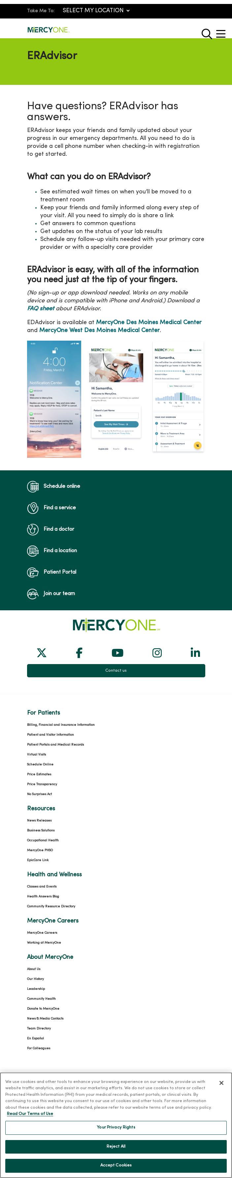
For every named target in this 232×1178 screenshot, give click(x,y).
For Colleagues (38, 1048)
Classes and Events (41, 886)
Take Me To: (40, 11)
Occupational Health (43, 840)
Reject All (116, 1151)
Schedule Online (40, 764)
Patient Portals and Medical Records (55, 744)
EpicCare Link (38, 860)
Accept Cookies (116, 1170)
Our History (35, 979)
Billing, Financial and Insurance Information (61, 725)
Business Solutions (40, 830)
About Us (33, 969)
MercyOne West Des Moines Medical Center (99, 330)
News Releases (39, 820)
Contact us (116, 671)
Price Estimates (39, 774)
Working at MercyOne (44, 942)
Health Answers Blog (43, 896)
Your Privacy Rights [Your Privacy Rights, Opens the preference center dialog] (116, 1132)
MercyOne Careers (42, 932)
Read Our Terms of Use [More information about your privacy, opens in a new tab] (30, 1118)
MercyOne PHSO (40, 850)
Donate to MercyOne (43, 1008)
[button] (222, 31)
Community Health (41, 998)
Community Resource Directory (51, 906)
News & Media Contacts (45, 1018)
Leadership (36, 989)
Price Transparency (42, 784)
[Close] (221, 1087)
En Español (35, 1038)
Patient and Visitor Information (50, 734)
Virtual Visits (36, 754)
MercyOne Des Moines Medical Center (149, 322)
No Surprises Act (39, 794)
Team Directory (39, 1028)
